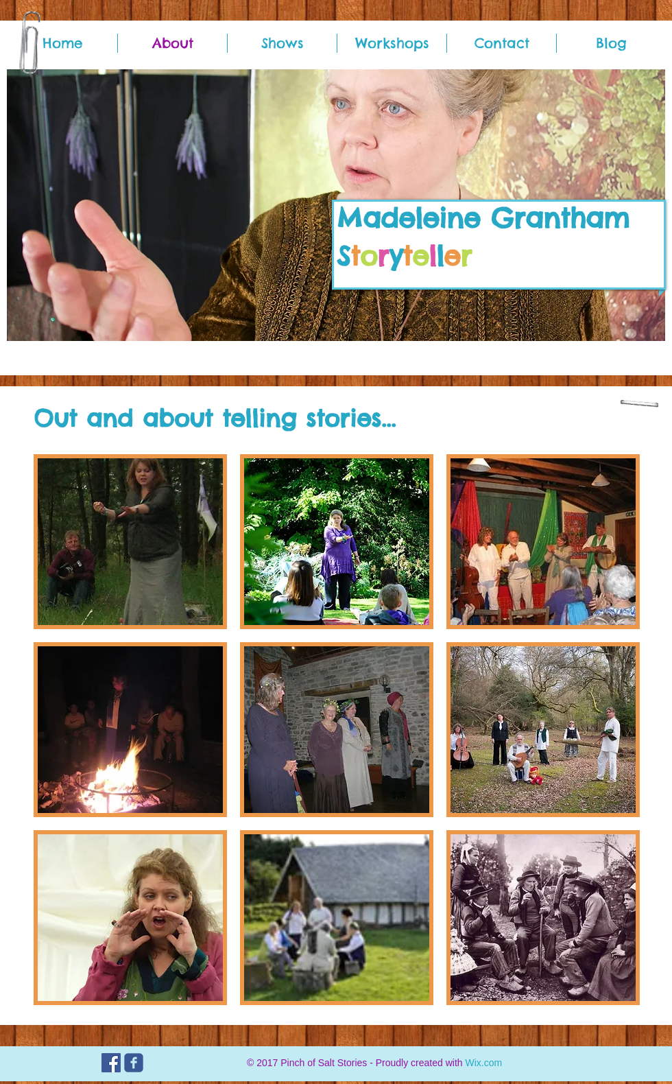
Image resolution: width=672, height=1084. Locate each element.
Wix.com (483, 1062)
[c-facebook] (133, 1062)
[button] (130, 541)
